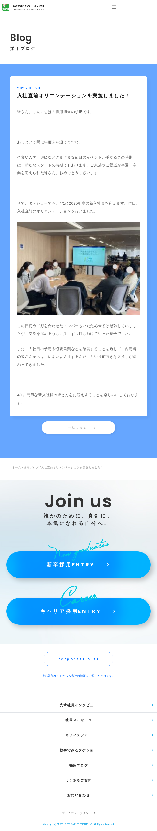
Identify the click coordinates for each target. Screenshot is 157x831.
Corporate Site (78, 659)
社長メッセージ (78, 720)
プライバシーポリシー (76, 814)
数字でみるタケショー (78, 751)
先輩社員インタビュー (78, 705)
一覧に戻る (77, 428)
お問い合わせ (78, 796)
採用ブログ (78, 766)
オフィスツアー (78, 736)
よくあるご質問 (78, 781)
